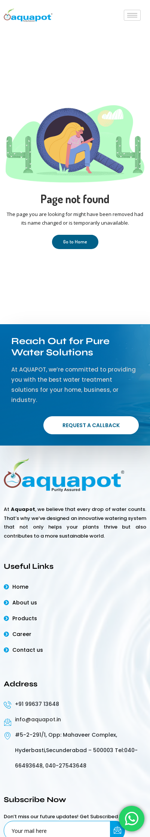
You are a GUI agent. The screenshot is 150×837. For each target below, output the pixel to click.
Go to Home (75, 242)
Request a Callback (91, 425)
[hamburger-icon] (132, 15)
